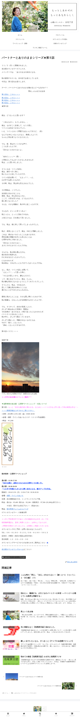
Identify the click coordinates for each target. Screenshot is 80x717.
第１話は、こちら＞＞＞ (11, 94)
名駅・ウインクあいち (15, 495)
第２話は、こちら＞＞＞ (11, 98)
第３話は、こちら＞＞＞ (11, 100)
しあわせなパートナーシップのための (13, 557)
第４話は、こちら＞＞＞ (11, 103)
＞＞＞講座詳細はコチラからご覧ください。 (18, 410)
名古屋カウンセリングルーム (12, 549)
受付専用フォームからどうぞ (17, 509)
